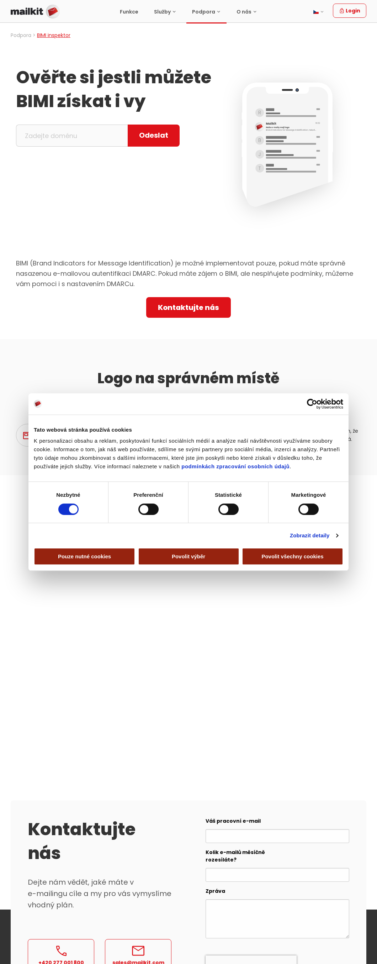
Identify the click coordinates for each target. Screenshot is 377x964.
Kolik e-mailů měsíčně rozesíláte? (235, 856)
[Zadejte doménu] (72, 136)
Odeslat (153, 135)
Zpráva (215, 891)
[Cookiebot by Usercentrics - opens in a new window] (312, 404)
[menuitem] (129, 11)
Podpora (203, 11)
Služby (162, 11)
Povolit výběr (188, 556)
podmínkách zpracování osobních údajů (235, 466)
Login (349, 10)
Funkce (129, 11)
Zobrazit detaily (310, 535)
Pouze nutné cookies (84, 556)
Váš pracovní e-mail (233, 821)
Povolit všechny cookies (292, 556)
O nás (244, 11)
